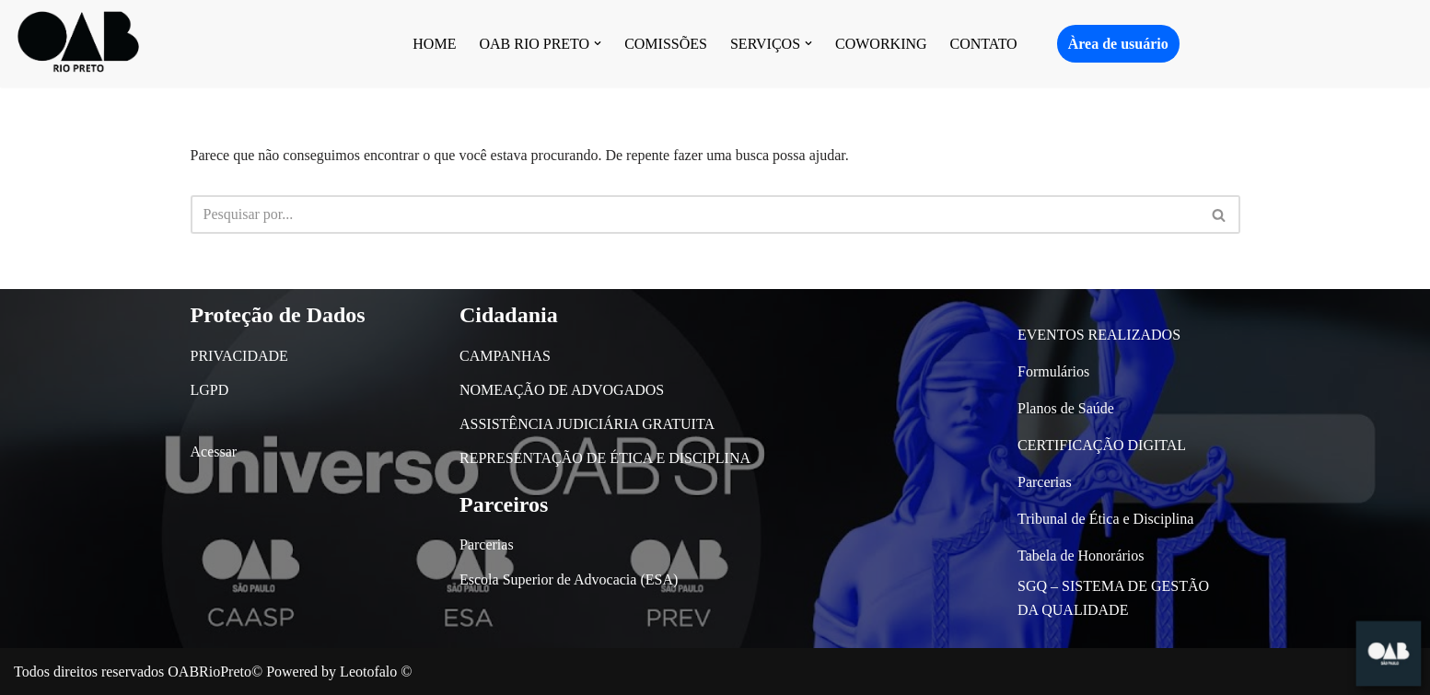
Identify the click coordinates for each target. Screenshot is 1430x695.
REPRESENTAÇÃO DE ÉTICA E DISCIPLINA (604, 458)
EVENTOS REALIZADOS (1098, 334)
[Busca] (695, 214)
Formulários (1053, 371)
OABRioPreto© (215, 671)
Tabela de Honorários (1081, 555)
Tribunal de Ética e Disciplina (1105, 519)
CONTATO (983, 44)
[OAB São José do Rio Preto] (78, 43)
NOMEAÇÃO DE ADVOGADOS (561, 390)
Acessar (214, 451)
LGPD (210, 390)
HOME (434, 44)
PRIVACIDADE (239, 356)
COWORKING (881, 44)
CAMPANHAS (505, 356)
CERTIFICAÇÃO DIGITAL (1101, 445)
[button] (597, 43)
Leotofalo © (376, 671)
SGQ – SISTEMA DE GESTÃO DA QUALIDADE (1113, 598)
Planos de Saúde (1065, 408)
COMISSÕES (665, 44)
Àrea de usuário (1118, 44)
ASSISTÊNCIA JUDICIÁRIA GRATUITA (587, 424)
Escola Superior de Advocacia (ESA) (568, 579)
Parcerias (486, 544)
